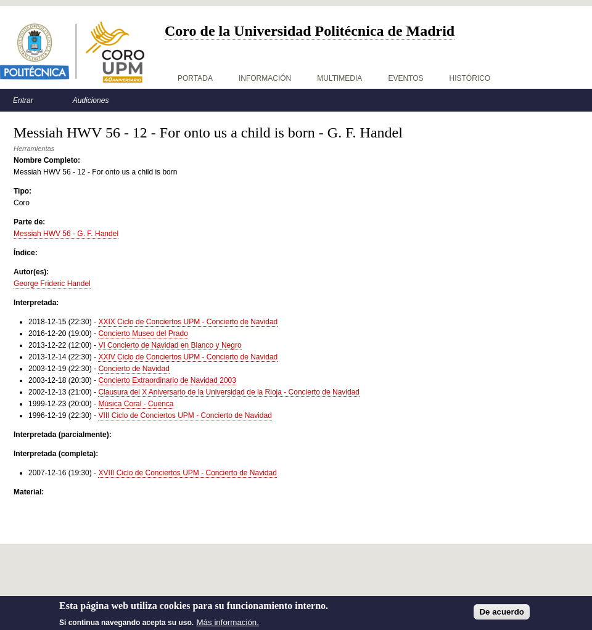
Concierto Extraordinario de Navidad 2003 (167, 380)
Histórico (470, 78)
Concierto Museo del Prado (142, 333)
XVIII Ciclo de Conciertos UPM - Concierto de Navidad (187, 472)
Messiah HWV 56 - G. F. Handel (66, 233)
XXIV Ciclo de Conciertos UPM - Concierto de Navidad (188, 357)
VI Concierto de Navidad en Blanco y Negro (169, 345)
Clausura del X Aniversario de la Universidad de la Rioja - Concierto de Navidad (229, 392)
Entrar (23, 100)
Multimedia (339, 78)
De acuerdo (501, 615)
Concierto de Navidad (133, 368)
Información (265, 78)
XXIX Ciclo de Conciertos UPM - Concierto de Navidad (188, 321)
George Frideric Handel (52, 283)
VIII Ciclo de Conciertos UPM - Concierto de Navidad (184, 415)
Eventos (405, 78)
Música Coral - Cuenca (135, 403)
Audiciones (91, 100)
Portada (195, 78)
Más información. (228, 625)
